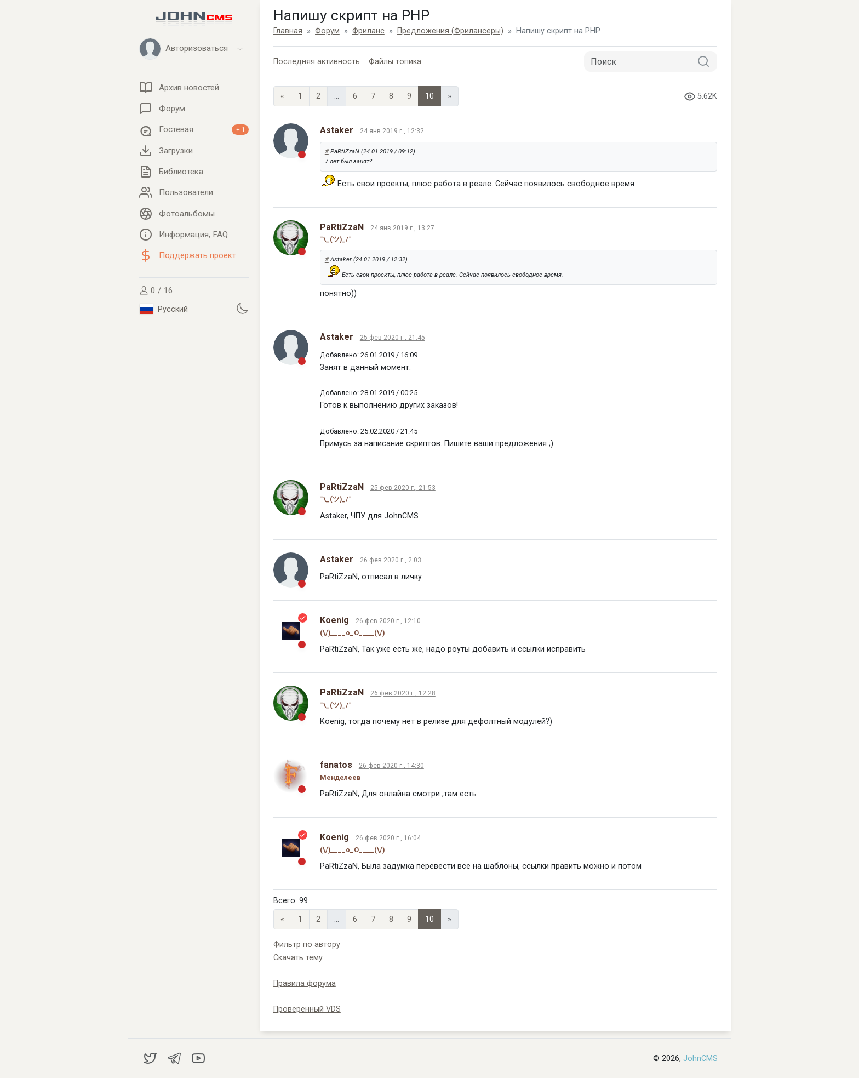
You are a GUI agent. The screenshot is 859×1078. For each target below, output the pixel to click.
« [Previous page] (282, 96)
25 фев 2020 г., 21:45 (392, 337)
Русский (164, 309)
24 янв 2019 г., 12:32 (392, 131)
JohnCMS (700, 1058)
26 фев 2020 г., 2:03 (390, 560)
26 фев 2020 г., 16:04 (388, 838)
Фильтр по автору (306, 944)
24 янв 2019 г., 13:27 (402, 228)
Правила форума (304, 983)
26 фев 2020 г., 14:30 (391, 765)
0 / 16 (156, 290)
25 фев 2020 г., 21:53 (403, 488)
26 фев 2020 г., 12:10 (388, 621)
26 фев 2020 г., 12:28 (403, 693)
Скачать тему (298, 957)
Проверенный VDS (307, 1009)
